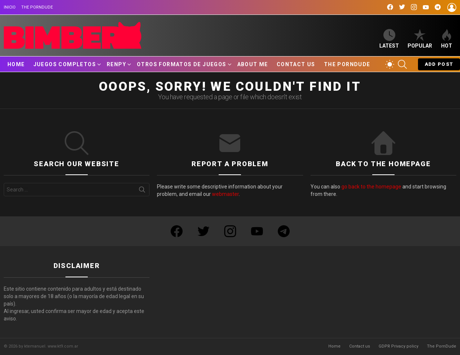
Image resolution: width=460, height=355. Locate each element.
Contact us (296, 64)
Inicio (10, 7)
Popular (420, 39)
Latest (389, 39)
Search (142, 191)
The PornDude (37, 7)
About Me (252, 64)
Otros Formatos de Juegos (181, 64)
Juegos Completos (64, 64)
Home (16, 64)
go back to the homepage (371, 187)
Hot (447, 39)
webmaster (225, 194)
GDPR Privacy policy (398, 346)
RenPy (116, 64)
